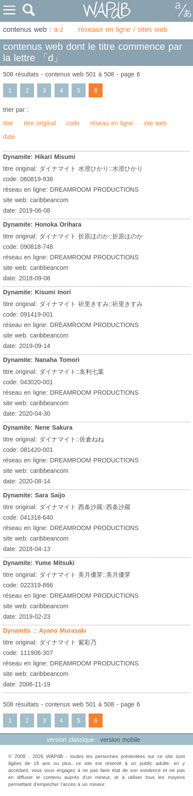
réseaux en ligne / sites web (122, 29)
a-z (58, 29)
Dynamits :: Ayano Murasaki (44, 630)
